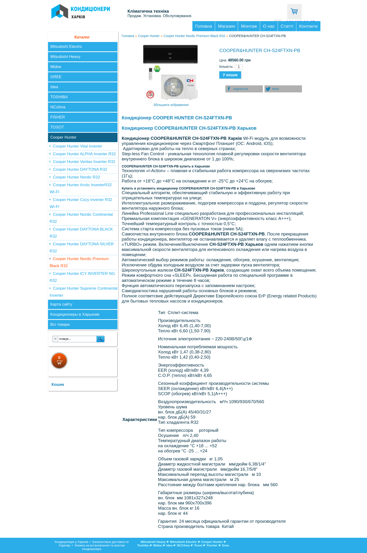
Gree (225, 545)
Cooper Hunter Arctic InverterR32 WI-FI (81, 188)
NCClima (183, 545)
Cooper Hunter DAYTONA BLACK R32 (81, 233)
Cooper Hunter (63, 137)
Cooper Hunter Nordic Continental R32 (81, 218)
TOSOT (57, 127)
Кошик (57, 384)
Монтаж (249, 26)
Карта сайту (61, 304)
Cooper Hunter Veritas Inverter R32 (84, 161)
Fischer (212, 545)
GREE (56, 77)
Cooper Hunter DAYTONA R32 (80, 169)
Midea (55, 66)
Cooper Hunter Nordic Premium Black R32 (79, 262)
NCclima (57, 107)
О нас (269, 26)
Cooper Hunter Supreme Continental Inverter (83, 292)
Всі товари (60, 324)
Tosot (198, 545)
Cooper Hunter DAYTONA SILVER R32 (82, 247)
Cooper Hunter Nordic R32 (76, 177)
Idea (54, 87)
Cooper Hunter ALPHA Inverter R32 (84, 154)
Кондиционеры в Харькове (74, 314)
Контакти (308, 26)
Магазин (226, 26)
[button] (244, 88)
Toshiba (143, 545)
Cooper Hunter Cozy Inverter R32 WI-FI (81, 203)
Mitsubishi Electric (66, 46)
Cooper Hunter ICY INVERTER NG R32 (82, 277)
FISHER (57, 117)
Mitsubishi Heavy (65, 56)
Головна (203, 26)
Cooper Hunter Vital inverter (77, 146)
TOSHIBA (59, 97)
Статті (287, 26)
